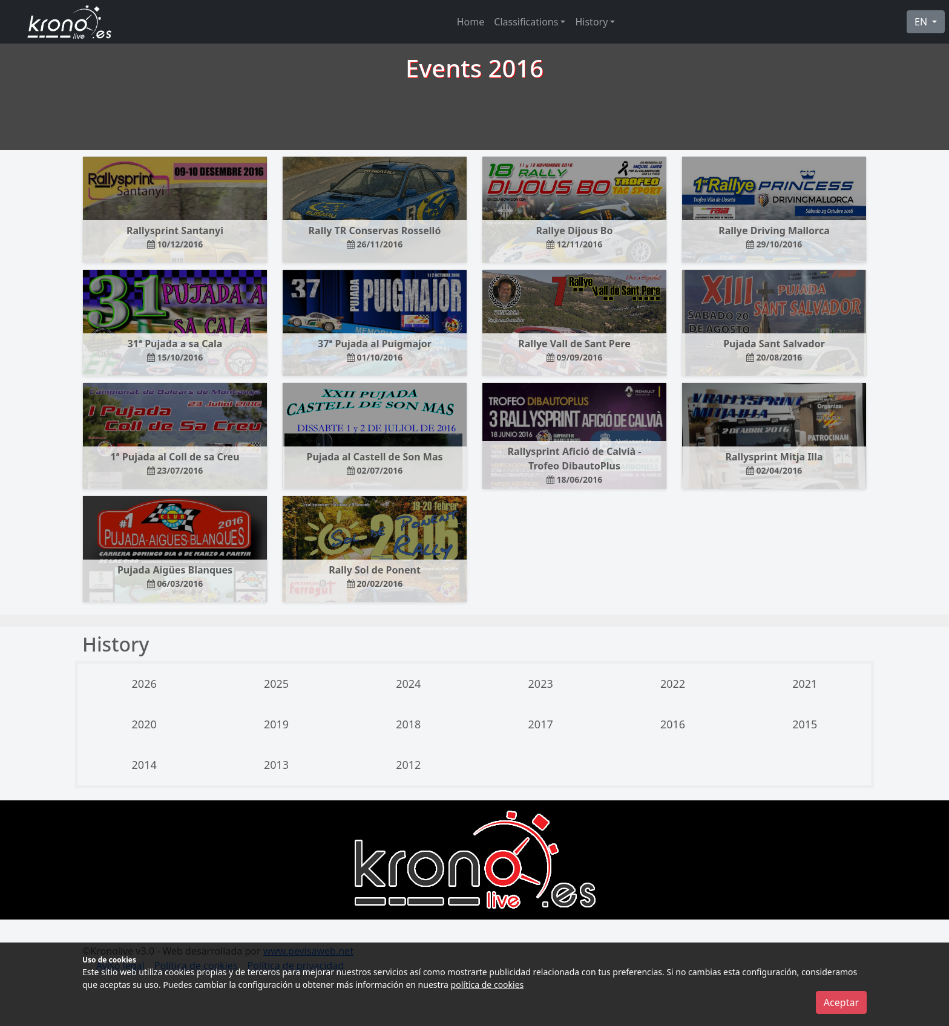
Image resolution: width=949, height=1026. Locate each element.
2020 (144, 724)
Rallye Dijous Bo (574, 237)
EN (922, 21)
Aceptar (841, 1002)
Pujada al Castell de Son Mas (374, 463)
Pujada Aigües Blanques (174, 576)
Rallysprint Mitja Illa (774, 463)
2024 (408, 683)
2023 (540, 683)
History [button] (591, 21)
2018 (408, 724)
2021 (804, 683)
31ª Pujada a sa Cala (175, 350)
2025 (276, 683)
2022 (672, 683)
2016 (672, 724)
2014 (144, 764)
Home (471, 21)
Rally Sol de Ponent (375, 576)
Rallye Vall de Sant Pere (574, 350)
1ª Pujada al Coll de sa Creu (174, 463)
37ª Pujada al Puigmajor (375, 350)
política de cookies (487, 984)
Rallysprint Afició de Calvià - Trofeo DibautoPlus (575, 465)
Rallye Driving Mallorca (774, 237)
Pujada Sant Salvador (774, 350)
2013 (276, 764)
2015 (804, 724)
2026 (144, 683)
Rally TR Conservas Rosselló (375, 237)
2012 (408, 764)
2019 (276, 724)
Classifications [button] (526, 21)
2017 (540, 724)
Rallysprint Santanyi (174, 237)
